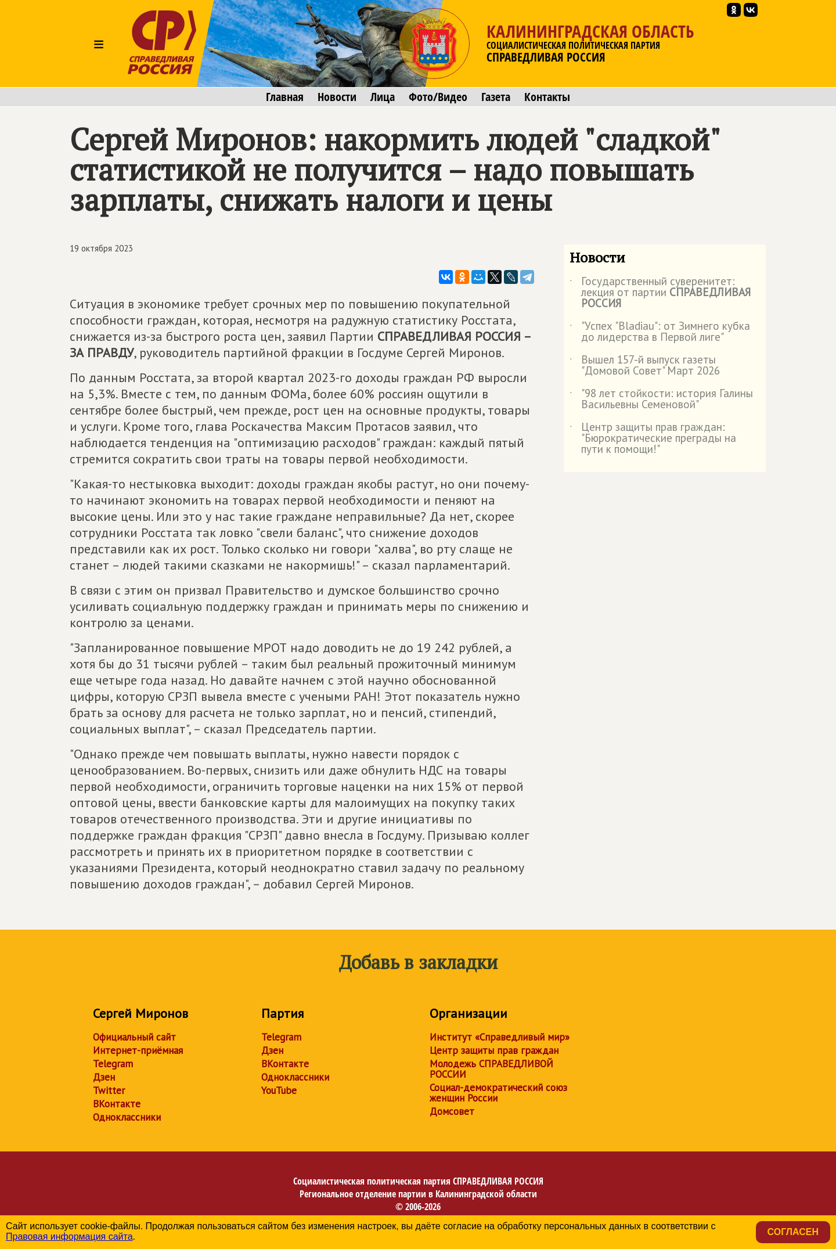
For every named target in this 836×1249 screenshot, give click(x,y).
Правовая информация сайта (69, 1236)
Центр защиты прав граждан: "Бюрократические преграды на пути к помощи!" (653, 439)
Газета (495, 97)
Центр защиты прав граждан (494, 1050)
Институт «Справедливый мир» (500, 1037)
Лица (382, 97)
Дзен (104, 1077)
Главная (285, 97)
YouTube (279, 1090)
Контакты (547, 97)
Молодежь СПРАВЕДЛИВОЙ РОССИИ (491, 1069)
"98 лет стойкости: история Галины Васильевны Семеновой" (661, 399)
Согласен (793, 1232)
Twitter (109, 1090)
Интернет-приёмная (138, 1050)
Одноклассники (127, 1117)
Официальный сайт (134, 1037)
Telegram (113, 1064)
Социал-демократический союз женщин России (498, 1092)
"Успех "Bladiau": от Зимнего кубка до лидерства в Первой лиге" (660, 332)
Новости (337, 97)
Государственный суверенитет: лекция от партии (660, 293)
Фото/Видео (438, 97)
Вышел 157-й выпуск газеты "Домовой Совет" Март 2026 (645, 365)
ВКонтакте (116, 1104)
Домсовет (452, 1111)
